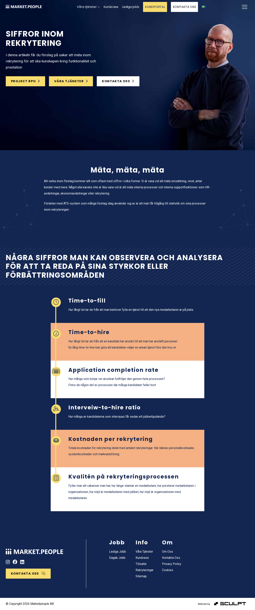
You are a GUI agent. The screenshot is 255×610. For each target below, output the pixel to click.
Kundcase (110, 7)
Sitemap (141, 576)
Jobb (117, 542)
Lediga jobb (130, 7)
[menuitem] (203, 7)
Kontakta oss (171, 558)
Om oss (167, 551)
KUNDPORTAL (155, 7)
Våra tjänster (87, 7)
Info (142, 542)
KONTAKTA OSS (184, 7)
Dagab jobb (117, 558)
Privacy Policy (171, 564)
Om (167, 542)
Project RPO (25, 81)
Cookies (167, 570)
